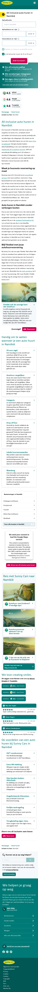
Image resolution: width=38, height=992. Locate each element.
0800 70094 (11, 908)
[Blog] (11, 952)
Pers (4, 983)
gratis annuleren (26, 271)
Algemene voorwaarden (11, 966)
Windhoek (19, 518)
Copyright (6, 979)
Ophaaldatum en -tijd (10, 29)
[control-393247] (14, 34)
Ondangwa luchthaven (19, 501)
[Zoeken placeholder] (30, 860)
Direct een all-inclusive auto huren (21, 565)
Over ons (6, 986)
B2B (4, 981)
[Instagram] (7, 952)
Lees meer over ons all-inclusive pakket (15, 84)
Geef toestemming (9, 874)
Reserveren (29, 329)
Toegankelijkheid (8, 969)
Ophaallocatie (7, 20)
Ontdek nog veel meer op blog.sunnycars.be (19, 667)
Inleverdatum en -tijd (10, 39)
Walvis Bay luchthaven (19, 514)
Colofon (5, 976)
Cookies (5, 974)
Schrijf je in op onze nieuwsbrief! (18, 946)
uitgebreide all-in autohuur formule (13, 149)
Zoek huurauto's (19, 61)
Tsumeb (19, 509)
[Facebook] (3, 952)
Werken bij (6, 988)
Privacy (5, 971)
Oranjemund (19, 505)
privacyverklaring (12, 870)
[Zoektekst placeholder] (14, 860)
